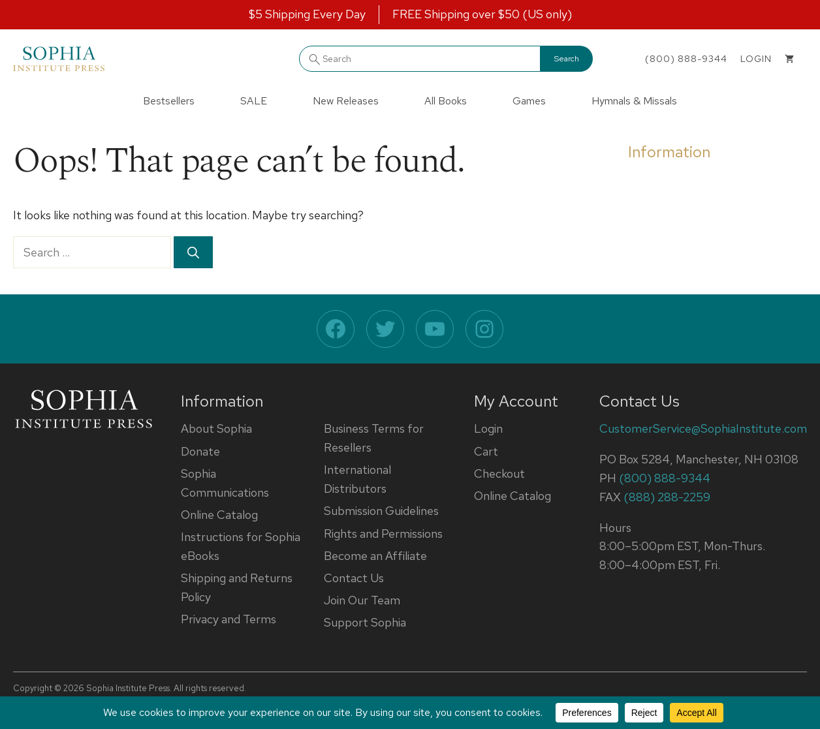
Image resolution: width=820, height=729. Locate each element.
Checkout (499, 473)
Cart (486, 451)
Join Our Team (362, 600)
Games (529, 101)
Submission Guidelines (381, 510)
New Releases (346, 101)
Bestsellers (169, 101)
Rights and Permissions (383, 533)
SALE (253, 101)
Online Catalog (219, 514)
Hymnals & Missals (634, 101)
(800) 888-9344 (686, 59)
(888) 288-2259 (666, 496)
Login (488, 428)
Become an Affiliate (375, 555)
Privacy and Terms (228, 619)
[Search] (193, 252)
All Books (445, 101)
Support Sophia (365, 622)
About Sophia (216, 428)
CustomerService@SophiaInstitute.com (703, 428)
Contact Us (354, 577)
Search (566, 59)
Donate (200, 451)
